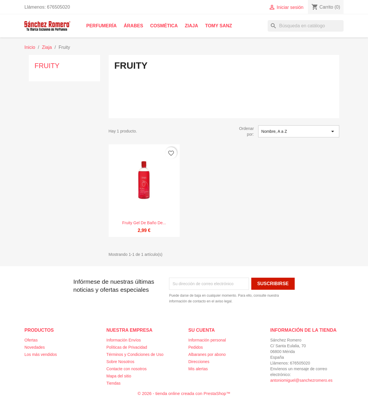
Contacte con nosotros (126, 369)
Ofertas (31, 340)
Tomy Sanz (218, 25)
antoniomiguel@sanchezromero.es (301, 380)
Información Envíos (123, 340)
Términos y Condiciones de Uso (134, 354)
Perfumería (101, 25)
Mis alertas (198, 369)
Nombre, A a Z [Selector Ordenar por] (298, 131)
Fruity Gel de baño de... (144, 222)
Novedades (34, 347)
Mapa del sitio (118, 376)
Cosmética (164, 25)
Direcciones (198, 361)
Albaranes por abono (207, 354)
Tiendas (113, 383)
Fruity (47, 66)
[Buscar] (306, 26)
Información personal (207, 340)
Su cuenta (201, 330)
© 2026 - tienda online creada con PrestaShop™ (184, 393)
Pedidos (195, 347)
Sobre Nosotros (120, 361)
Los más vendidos (40, 354)
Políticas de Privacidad (126, 347)
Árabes (133, 25)
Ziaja (191, 25)
